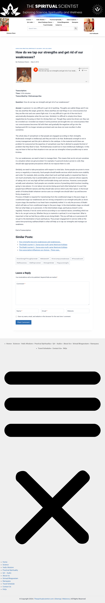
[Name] (27, 311)
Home (8, 344)
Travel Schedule (47, 25)
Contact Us (59, 25)
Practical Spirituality (56, 20)
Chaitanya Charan (23, 62)
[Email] (52, 311)
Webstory (66, 599)
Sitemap (58, 599)
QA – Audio (57, 344)
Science (29, 20)
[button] (52, 455)
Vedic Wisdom (41, 20)
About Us (67, 344)
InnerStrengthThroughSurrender (27, 259)
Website (70, 311)
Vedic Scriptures (72, 20)
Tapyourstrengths (63, 263)
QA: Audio (31, 22)
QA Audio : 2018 (41, 48)
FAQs (65, 348)
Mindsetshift (44, 259)
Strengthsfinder (48, 263)
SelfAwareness (22, 263)
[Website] (78, 311)
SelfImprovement (35, 263)
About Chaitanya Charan (46, 22)
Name (19, 311)
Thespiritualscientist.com (44, 599)
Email (44, 311)
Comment (21, 284)
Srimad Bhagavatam (63, 22)
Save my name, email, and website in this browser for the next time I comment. (44, 316)
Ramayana (75, 22)
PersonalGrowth (77, 259)
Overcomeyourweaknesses (60, 259)
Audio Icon (19, 48)
